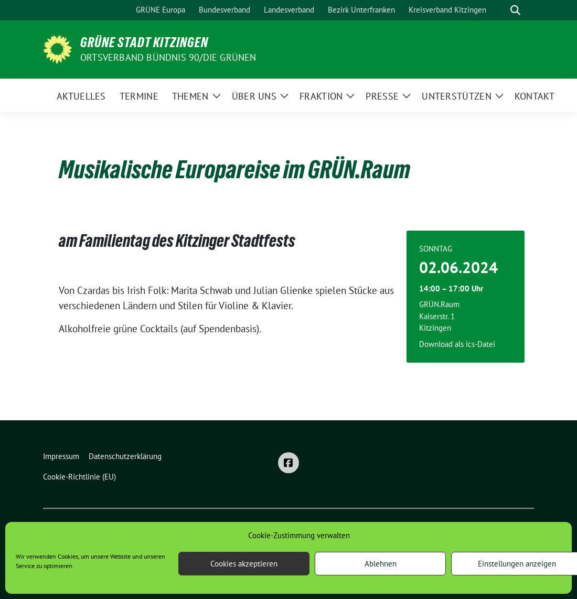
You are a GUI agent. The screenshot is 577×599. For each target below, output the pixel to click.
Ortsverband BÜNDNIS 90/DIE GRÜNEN (168, 57)
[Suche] (500, 10)
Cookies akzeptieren (243, 564)
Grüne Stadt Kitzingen (144, 42)
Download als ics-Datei (457, 344)
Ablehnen (381, 564)
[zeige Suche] (515, 10)
